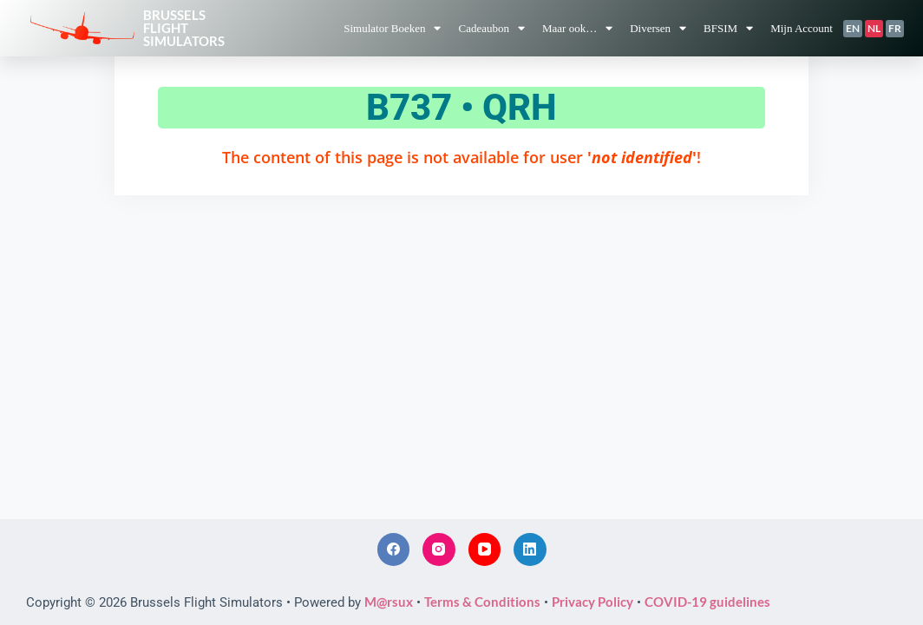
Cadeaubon (491, 28)
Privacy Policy (592, 601)
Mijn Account (801, 28)
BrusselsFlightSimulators (184, 28)
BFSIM (728, 28)
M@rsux (388, 601)
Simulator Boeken (392, 28)
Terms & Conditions (482, 601)
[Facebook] (393, 549)
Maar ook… (577, 28)
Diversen (658, 28)
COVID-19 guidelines (707, 601)
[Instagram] (438, 549)
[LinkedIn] (530, 549)
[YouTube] (484, 549)
